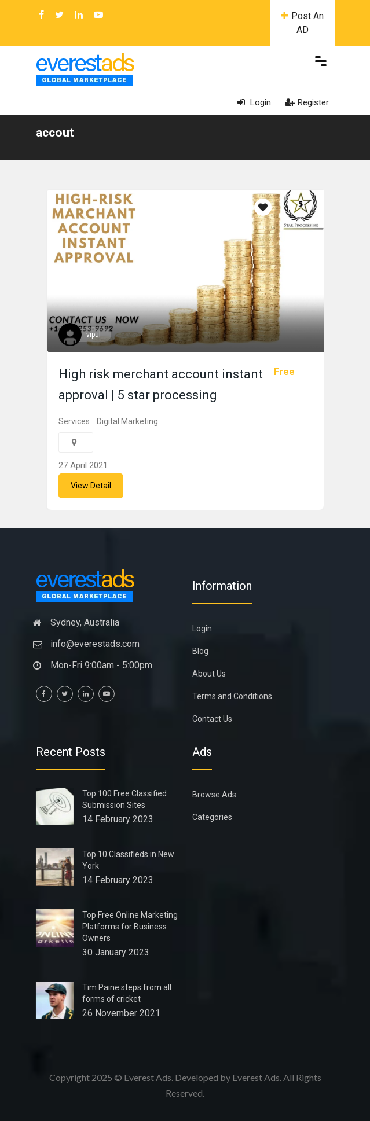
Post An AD (302, 22)
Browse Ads (214, 794)
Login (254, 102)
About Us (209, 673)
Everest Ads (256, 1077)
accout (55, 132)
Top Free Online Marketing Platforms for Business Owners (130, 926)
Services (74, 421)
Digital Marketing (127, 421)
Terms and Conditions (232, 696)
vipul (93, 334)
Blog (200, 651)
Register (307, 102)
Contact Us (212, 718)
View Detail (91, 485)
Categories (212, 817)
